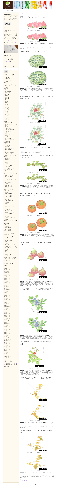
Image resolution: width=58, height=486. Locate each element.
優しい (22, 44)
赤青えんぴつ (7, 230)
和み (45, 43)
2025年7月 (6, 278)
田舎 (50, 188)
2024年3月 (6, 299)
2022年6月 (6, 329)
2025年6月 (6, 279)
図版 (6, 81)
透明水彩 (43, 186)
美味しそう (46, 44)
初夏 (34, 147)
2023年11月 (6, 305)
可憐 (28, 187)
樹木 (27, 151)
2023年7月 (6, 310)
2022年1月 (6, 336)
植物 (35, 152)
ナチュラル (45, 89)
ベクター (12, 10)
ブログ (12, 40)
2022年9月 (6, 325)
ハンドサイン (8, 187)
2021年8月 (6, 343)
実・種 (32, 88)
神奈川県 (7, 158)
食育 (53, 44)
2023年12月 (6, 303)
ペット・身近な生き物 (9, 139)
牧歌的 (50, 187)
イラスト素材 (36, 30)
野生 (29, 371)
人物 (5, 162)
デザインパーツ (7, 234)
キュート (38, 186)
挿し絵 (26, 284)
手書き (44, 93)
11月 (6, 118)
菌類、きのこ (9, 128)
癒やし (52, 47)
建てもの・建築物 (8, 214)
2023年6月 (6, 312)
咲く (24, 427)
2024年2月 (6, 301)
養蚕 (52, 188)
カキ (40, 236)
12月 (6, 119)
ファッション (7, 172)
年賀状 (6, 87)
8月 (40, 44)
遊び (6, 89)
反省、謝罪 (7, 185)
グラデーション (8, 236)
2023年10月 (6, 306)
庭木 (21, 151)
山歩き (24, 372)
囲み (6, 251)
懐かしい (34, 236)
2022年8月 (6, 326)
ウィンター (22, 426)
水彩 (8, 10)
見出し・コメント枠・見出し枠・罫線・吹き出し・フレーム (11, 248)
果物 (23, 188)
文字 (6, 243)
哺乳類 (6, 134)
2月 (5, 105)
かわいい (40, 423)
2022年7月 (6, 327)
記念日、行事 (7, 196)
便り (23, 336)
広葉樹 (22, 152)
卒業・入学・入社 (9, 206)
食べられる (32, 371)
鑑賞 (24, 284)
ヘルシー (51, 89)
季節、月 (47, 88)
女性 (6, 163)
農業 (42, 90)
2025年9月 (6, 275)
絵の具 (30, 284)
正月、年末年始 (8, 200)
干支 (6, 224)
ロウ (28, 423)
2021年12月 (6, 337)
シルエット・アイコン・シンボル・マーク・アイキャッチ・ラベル (11, 239)
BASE (16, 42)
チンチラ (6, 142)
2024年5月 (6, 296)
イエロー (50, 426)
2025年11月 (6, 272)
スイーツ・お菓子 (9, 153)
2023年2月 (6, 318)
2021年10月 (6, 340)
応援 (6, 183)
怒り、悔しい (8, 186)
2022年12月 (6, 320)
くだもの (45, 283)
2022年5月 (6, 330)
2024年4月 (6, 298)
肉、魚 (6, 151)
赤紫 (29, 282)
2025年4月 (6, 282)
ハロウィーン (8, 207)
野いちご (28, 372)
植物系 (34, 88)
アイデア (6, 232)
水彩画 (21, 284)
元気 (6, 178)
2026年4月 (6, 265)
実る (37, 283)
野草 (23, 373)
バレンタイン (8, 205)
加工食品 (7, 145)
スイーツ (42, 44)
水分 (33, 89)
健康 (35, 89)
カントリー (44, 188)
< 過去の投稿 (24, 480)
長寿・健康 (7, 227)
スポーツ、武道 (8, 195)
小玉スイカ (25, 47)
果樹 (37, 236)
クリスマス (7, 209)
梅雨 (38, 147)
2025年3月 (6, 284)
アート (32, 47)
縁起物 (5, 223)
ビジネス (6, 190)
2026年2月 (6, 268)
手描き (26, 43)
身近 (25, 152)
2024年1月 (6, 302)
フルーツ (39, 188)
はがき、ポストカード (9, 85)
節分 (6, 203)
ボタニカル (28, 186)
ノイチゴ (34, 373)
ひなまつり (7, 199)
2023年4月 (6, 315)
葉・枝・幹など (9, 129)
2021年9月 (6, 342)
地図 (6, 241)
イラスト (28, 43)
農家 (32, 338)
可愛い (27, 44)
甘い (35, 47)
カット (39, 43)
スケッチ (21, 48)
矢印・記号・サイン (9, 244)
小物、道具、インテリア (9, 216)
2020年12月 (6, 355)
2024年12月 (6, 286)
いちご (49, 373)
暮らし (34, 284)
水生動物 (7, 138)
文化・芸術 (7, 193)
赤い (31, 44)
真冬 (25, 423)
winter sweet (50, 422)
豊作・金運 (7, 229)
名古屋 (6, 161)
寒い (22, 427)
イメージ (39, 283)
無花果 (42, 283)
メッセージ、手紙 (8, 84)
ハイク (52, 373)
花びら (46, 422)
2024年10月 (6, 289)
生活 (5, 192)
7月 (29, 44)
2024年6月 (6, 295)
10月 (51, 234)
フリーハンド (38, 47)
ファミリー (7, 165)
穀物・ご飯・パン (9, 148)
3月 (5, 107)
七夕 (6, 197)
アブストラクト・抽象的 (9, 233)
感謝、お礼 (7, 176)
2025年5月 (6, 281)
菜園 (28, 47)
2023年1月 (6, 319)
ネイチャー (40, 337)
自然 (50, 88)
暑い (32, 44)
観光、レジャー (8, 92)
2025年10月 (6, 274)
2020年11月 (6, 356)
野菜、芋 (38, 88)
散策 (45, 373)
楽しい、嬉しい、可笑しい (10, 179)
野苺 (35, 371)
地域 (5, 156)
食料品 (52, 88)
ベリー (48, 338)
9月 (45, 281)
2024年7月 (6, 293)
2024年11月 (6, 288)
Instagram (6, 40)
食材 (29, 188)
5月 (45, 147)
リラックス (26, 48)
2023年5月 (6, 313)
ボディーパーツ (7, 169)
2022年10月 (6, 323)
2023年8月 (6, 309)
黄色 (46, 472)
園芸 (43, 43)
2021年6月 (6, 346)
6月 (47, 147)
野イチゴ (49, 371)
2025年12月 (6, 271)
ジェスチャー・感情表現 (9, 173)
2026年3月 (6, 266)
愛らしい (38, 152)
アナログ (37, 44)
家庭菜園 (21, 90)
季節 (32, 336)
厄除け (6, 226)
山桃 (33, 152)
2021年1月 (6, 353)
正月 (36, 423)
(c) (30, 30)
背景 (6, 250)
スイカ (47, 43)
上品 (29, 151)
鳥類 (6, 135)
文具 (6, 219)
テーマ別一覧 (7, 61)
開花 (25, 477)
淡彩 (44, 236)
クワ (31, 188)
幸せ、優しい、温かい (9, 182)
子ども (6, 166)
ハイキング (34, 374)
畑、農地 (7, 91)
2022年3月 (6, 333)
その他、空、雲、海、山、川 (11, 124)
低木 (40, 336)
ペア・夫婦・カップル (9, 168)
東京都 (6, 159)
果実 (48, 187)
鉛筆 (21, 285)
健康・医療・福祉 (8, 189)
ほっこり (30, 90)
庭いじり (46, 90)
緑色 (39, 336)
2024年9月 (6, 291)
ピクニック (38, 371)
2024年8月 (6, 292)
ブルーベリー (28, 338)
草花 (38, 373)
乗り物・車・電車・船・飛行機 (10, 220)
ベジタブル (35, 43)
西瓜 (25, 44)
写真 (5, 82)
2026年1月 (6, 269)
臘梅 (38, 423)
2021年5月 (6, 347)
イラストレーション (29, 285)
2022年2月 (6, 335)
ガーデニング (40, 187)
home (5, 10)
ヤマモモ (48, 151)
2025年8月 (6, 276)
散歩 (31, 373)
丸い (41, 282)
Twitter (9, 40)
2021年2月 (6, 352)
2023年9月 (6, 308)
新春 (21, 477)
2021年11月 (6, 339)
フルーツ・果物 (43, 88)
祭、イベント (8, 210)
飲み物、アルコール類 (9, 155)
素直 (41, 43)
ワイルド (50, 372)
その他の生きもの (9, 141)
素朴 (44, 47)
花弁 (21, 476)
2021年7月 (6, 345)
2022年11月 (6, 322)
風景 (5, 88)
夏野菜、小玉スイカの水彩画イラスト (33, 17)
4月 (22, 372)
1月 (39, 422)
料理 (6, 146)
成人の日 (7, 202)
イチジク (30, 283)
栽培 (40, 89)
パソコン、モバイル (9, 217)
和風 (29, 47)
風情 (51, 43)
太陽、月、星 (8, 122)
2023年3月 (6, 316)
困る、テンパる (8, 175)
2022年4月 (6, 332)
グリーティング (47, 47)
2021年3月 (6, 350)
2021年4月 (6, 349)
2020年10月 (6, 357)
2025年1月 (6, 285)
